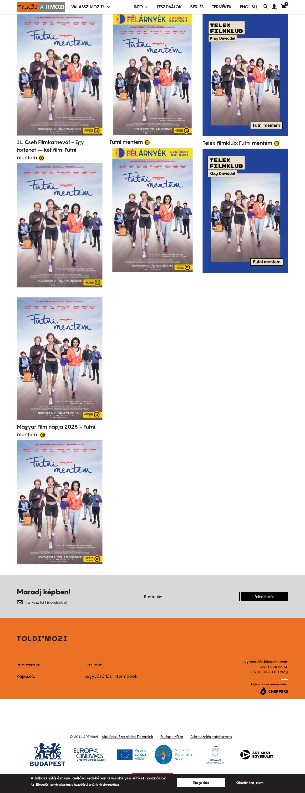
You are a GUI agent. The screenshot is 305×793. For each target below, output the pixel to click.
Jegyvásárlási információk (111, 676)
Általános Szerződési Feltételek (127, 736)
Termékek (222, 6)
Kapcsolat (27, 676)
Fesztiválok (169, 6)
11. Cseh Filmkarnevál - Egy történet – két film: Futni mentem (50, 150)
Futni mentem (126, 142)
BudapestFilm (171, 736)
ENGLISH (248, 6)
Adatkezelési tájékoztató (211, 736)
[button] (276, 7)
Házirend (94, 664)
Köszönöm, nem (250, 782)
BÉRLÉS (197, 6)
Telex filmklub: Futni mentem (237, 143)
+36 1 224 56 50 (274, 667)
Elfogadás (201, 782)
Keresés (267, 6)
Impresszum (29, 664)
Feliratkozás (264, 596)
